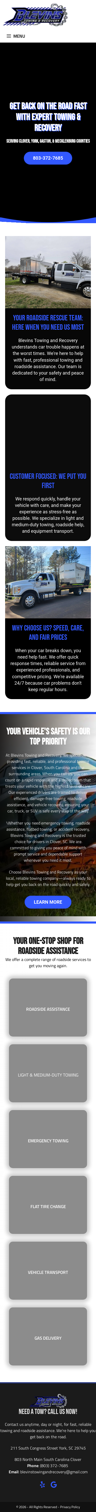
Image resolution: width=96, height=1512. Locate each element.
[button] (42, 1484)
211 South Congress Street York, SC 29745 (48, 1448)
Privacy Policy (70, 1506)
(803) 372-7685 (54, 1465)
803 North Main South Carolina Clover (48, 1459)
